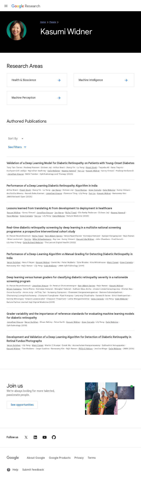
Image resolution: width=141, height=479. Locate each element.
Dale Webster (54, 171)
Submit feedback (33, 469)
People (53, 22)
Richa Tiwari (71, 212)
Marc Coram (112, 262)
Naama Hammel (69, 171)
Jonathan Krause (16, 174)
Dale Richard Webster (33, 242)
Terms (92, 458)
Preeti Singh (91, 167)
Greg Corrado (95, 190)
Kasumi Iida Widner (85, 239)
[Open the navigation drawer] (6, 6)
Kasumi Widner (93, 171)
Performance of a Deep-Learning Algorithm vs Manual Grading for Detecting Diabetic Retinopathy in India (70, 256)
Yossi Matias (81, 190)
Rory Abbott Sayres (53, 236)
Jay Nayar (56, 190)
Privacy (79, 458)
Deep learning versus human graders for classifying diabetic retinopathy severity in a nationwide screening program (67, 279)
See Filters (17, 147)
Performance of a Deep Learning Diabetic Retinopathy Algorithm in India (52, 185)
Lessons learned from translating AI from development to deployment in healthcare (59, 208)
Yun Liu (81, 171)
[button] (16, 138)
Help (12, 470)
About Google (36, 458)
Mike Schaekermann (42, 239)
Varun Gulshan (14, 262)
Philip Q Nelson (86, 348)
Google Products (59, 458)
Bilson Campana (14, 289)
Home (43, 22)
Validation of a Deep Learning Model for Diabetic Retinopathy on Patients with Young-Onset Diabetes (70, 163)
